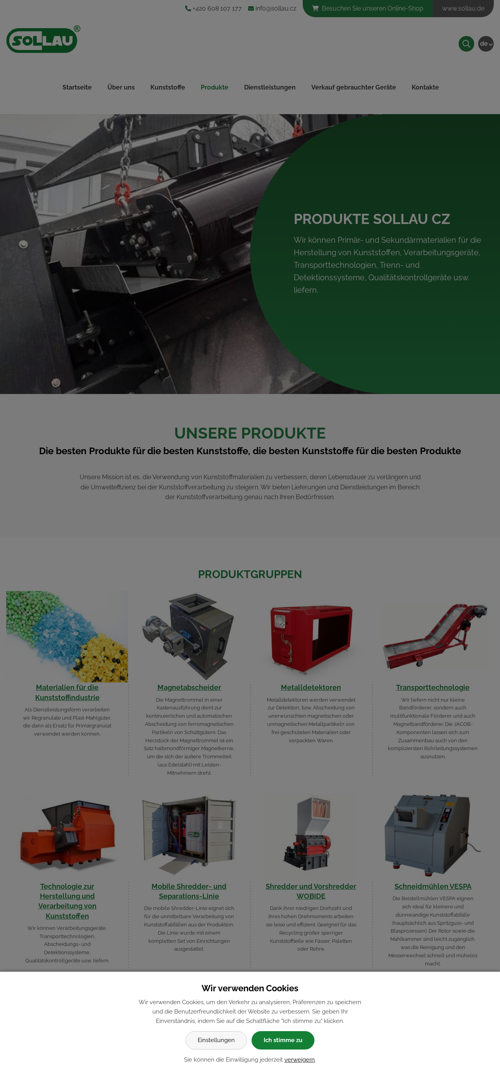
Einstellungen (216, 1040)
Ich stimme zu (283, 1040)
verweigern (299, 1059)
